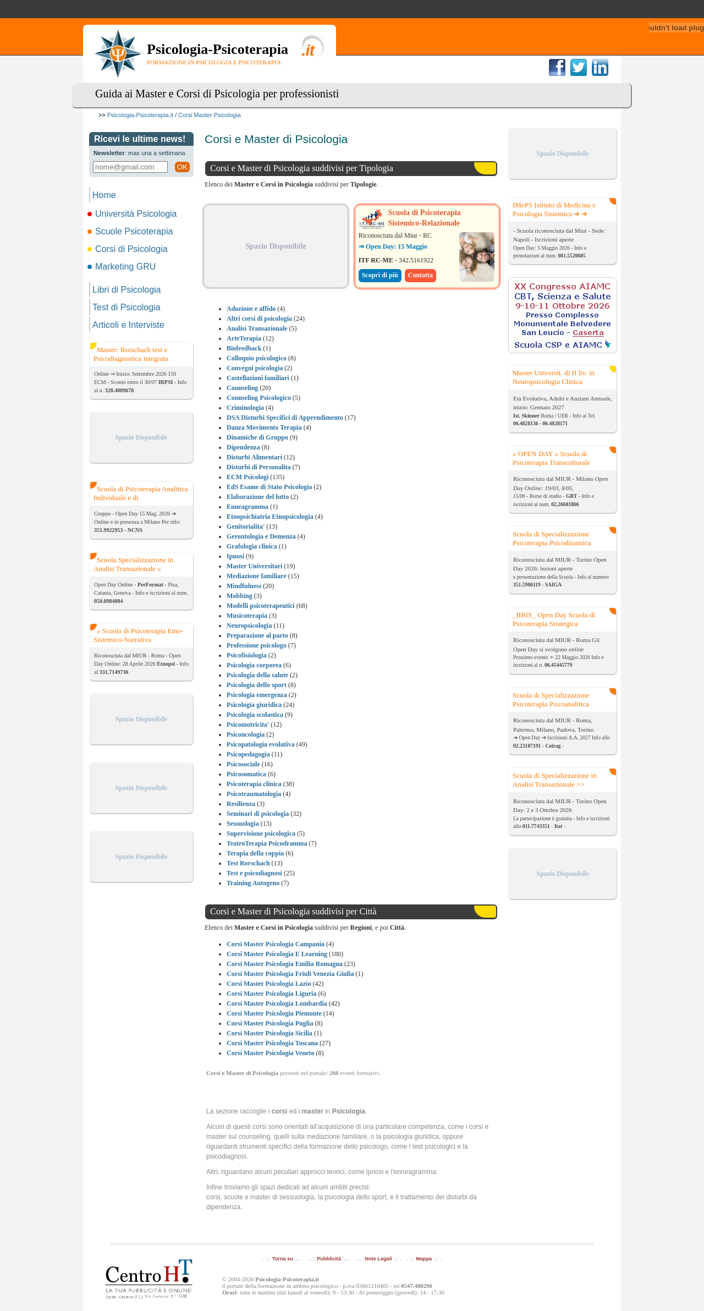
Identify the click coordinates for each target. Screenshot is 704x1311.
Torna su (282, 1258)
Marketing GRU (122, 266)
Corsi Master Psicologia (209, 115)
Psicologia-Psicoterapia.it (140, 115)
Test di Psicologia (126, 307)
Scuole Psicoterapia (131, 231)
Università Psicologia (133, 213)
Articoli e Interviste (128, 325)
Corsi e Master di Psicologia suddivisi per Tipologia (301, 168)
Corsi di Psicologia (128, 249)
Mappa (424, 1258)
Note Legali (378, 1258)
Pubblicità (329, 1258)
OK (182, 167)
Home (104, 195)
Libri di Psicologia (126, 289)
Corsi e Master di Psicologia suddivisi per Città (293, 911)
